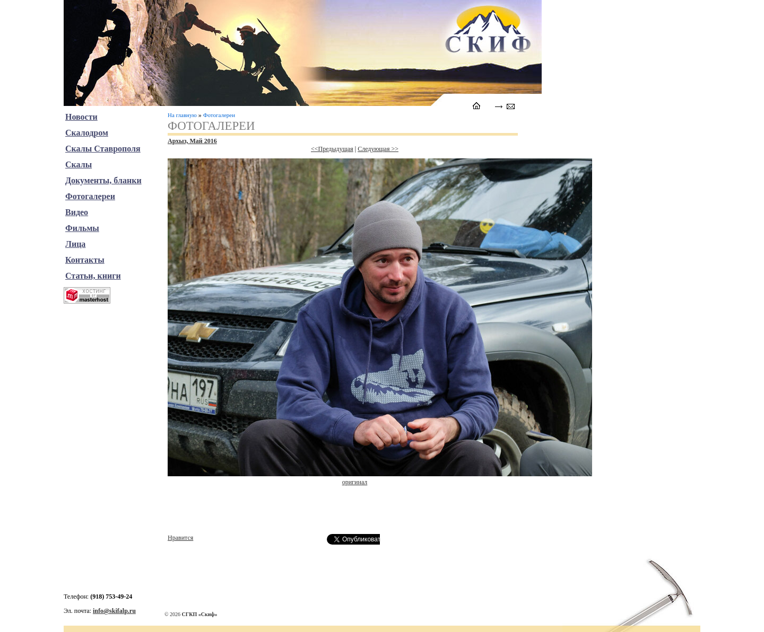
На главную (182, 115)
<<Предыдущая (332, 149)
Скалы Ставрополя (103, 148)
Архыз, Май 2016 (192, 141)
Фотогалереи (219, 115)
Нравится (180, 537)
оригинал (355, 482)
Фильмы (82, 228)
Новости (81, 116)
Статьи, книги (93, 275)
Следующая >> (378, 149)
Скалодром (86, 132)
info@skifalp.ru (114, 611)
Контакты (85, 259)
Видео (76, 212)
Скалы (78, 164)
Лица (75, 243)
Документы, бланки (103, 180)
